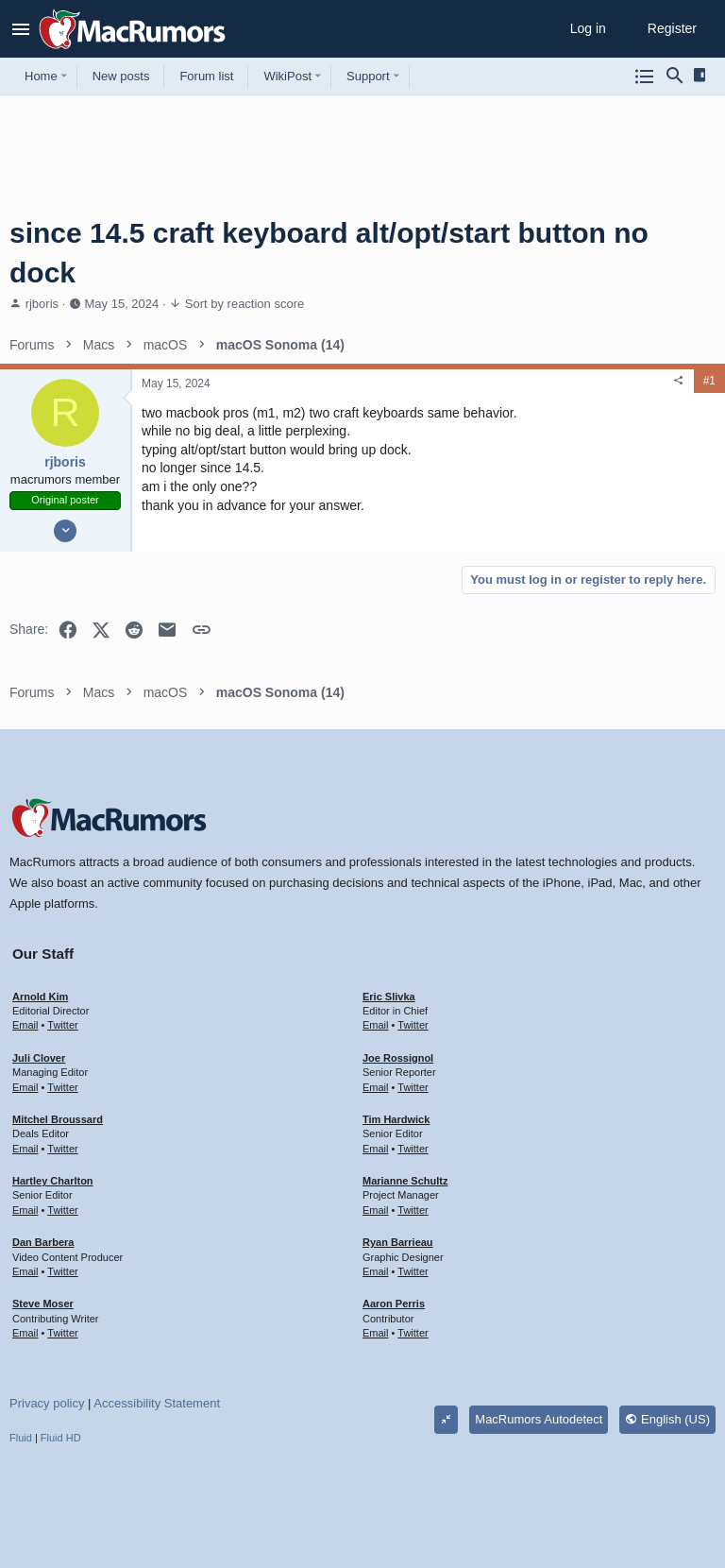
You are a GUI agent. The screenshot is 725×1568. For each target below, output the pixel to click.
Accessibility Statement (156, 1403)
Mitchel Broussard (57, 1119)
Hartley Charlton (52, 1180)
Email (25, 1025)
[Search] (675, 76)
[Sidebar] (703, 75)
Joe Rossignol (397, 1058)
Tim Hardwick (396, 1119)
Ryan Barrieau (397, 1242)
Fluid (20, 1437)
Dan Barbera (43, 1242)
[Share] (679, 380)
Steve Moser (43, 1303)
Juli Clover (38, 1058)
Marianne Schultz (404, 1180)
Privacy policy (46, 1403)
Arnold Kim (40, 996)
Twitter (62, 1025)
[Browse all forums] (645, 76)
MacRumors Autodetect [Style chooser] (538, 1419)
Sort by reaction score (244, 304)
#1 (709, 380)
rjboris (42, 304)
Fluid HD (61, 1437)
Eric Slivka (388, 996)
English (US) (667, 1419)
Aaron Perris (393, 1303)
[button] (21, 29)
